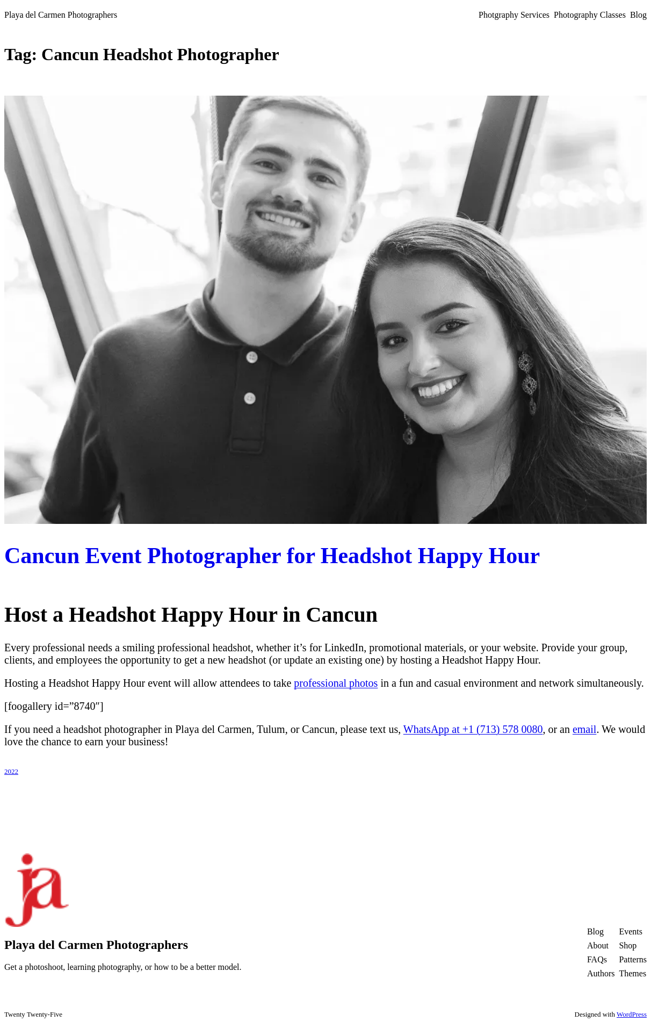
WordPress (632, 1014)
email (584, 729)
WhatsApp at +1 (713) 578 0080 (473, 729)
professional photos (336, 683)
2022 (11, 771)
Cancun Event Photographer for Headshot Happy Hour (272, 555)
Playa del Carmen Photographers (60, 14)
